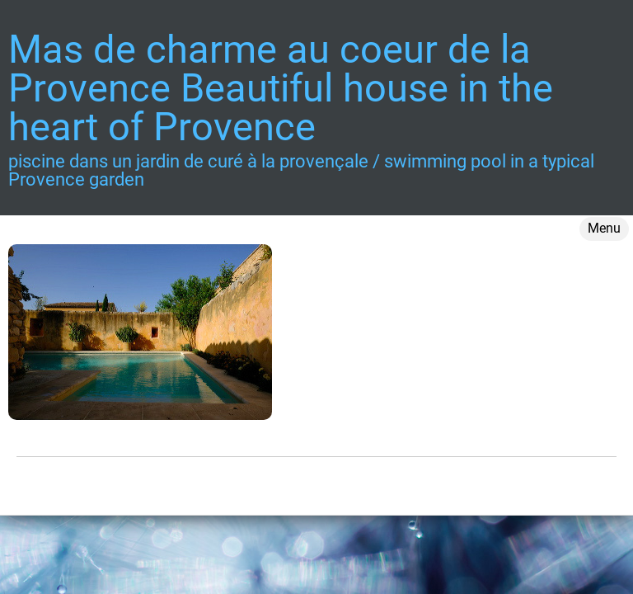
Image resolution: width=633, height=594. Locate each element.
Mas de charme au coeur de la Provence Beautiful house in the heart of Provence (280, 87)
